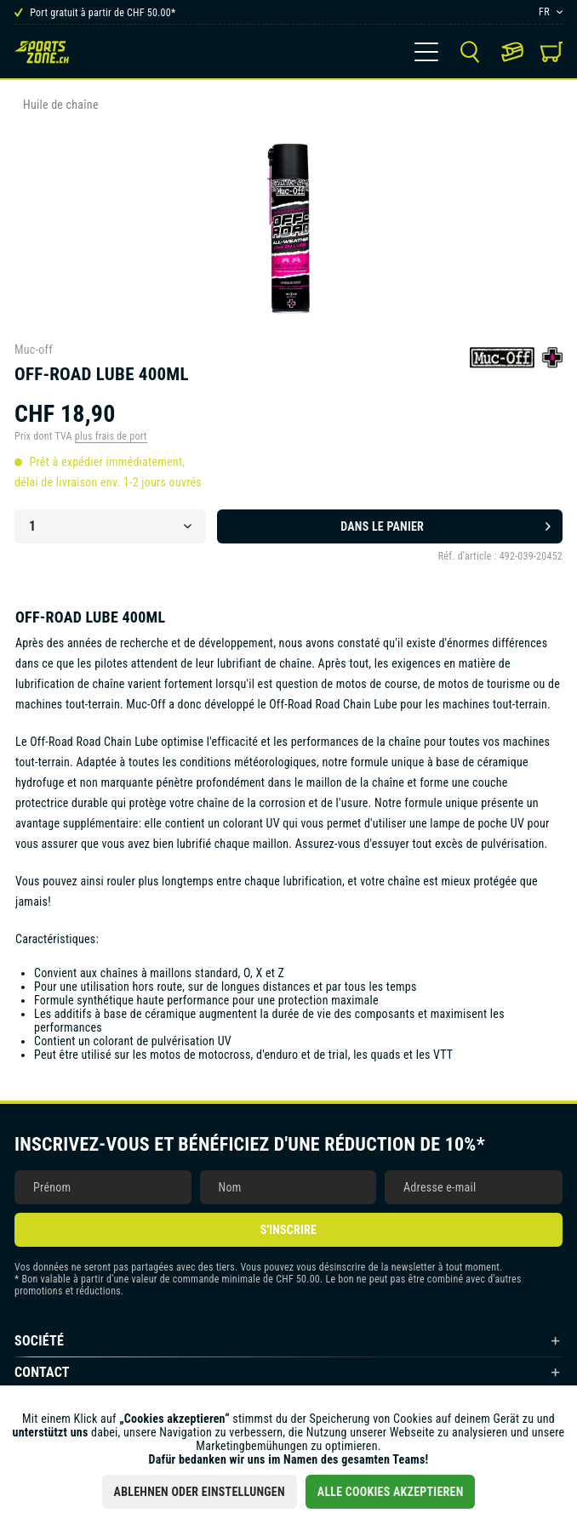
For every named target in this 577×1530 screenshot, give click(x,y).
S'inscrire (288, 1230)
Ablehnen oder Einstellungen (199, 1492)
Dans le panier (445, 523)
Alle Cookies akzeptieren (390, 1492)
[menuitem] (426, 52)
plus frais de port (111, 436)
